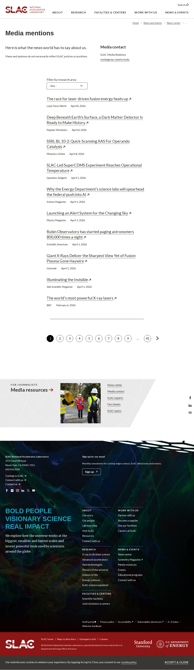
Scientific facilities (92, 598)
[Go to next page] (157, 338)
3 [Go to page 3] (71, 337)
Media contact (115, 391)
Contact (13, 484)
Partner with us (126, 515)
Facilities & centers (96, 593)
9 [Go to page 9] (129, 337)
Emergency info (88, 639)
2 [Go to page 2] (61, 337)
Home (136, 22)
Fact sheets (113, 404)
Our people (88, 520)
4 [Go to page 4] (81, 337)
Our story (87, 515)
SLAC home (47, 639)
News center (173, 22)
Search (183, 4)
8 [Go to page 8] (119, 337)
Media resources (127, 564)
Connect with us (91, 540)
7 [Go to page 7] (110, 337)
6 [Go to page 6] (100, 337)
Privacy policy (107, 621)
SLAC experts (115, 397)
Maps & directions (66, 639)
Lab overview (89, 525)
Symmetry (130, 559)
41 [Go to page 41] (148, 337)
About (87, 510)
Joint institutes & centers (96, 603)
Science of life (90, 574)
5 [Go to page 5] (90, 337)
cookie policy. (129, 662)
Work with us (128, 510)
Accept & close (177, 662)
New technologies (92, 564)
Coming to (16, 475)
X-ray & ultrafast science (96, 554)
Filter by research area (61, 79)
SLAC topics (114, 410)
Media (31, 390)
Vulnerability (150, 621)
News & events (128, 549)
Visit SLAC (88, 530)
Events (122, 569)
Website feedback (92, 626)
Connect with (15, 479)
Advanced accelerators (95, 559)
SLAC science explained (95, 585)
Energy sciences (91, 580)
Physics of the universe (95, 569)
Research (89, 549)
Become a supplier (128, 520)
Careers (104, 639)
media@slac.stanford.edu (114, 59)
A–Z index (173, 621)
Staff (89, 621)
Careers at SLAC (127, 530)
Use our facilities (127, 525)
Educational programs (130, 574)
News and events (153, 22)
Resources (88, 535)
